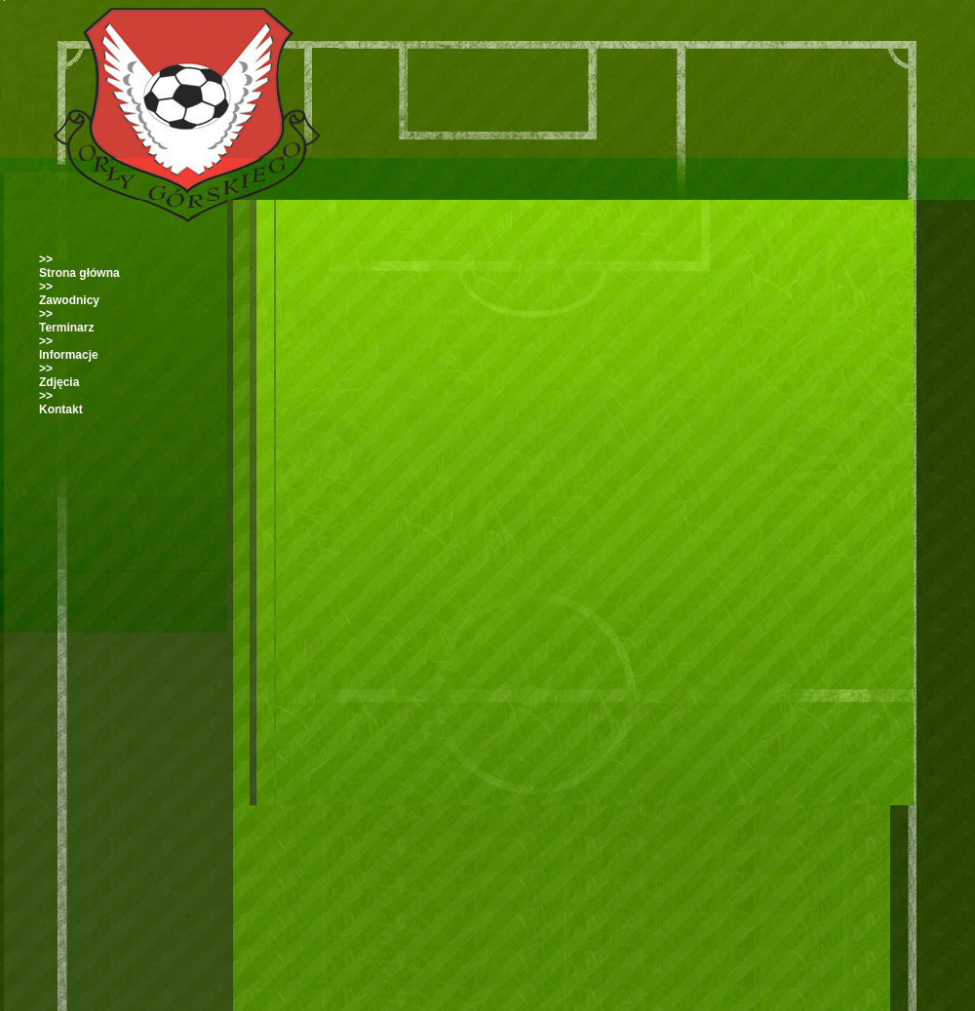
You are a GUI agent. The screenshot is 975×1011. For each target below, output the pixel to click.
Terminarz (66, 327)
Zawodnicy (69, 300)
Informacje (68, 355)
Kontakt (61, 409)
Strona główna (79, 273)
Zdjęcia (59, 382)
